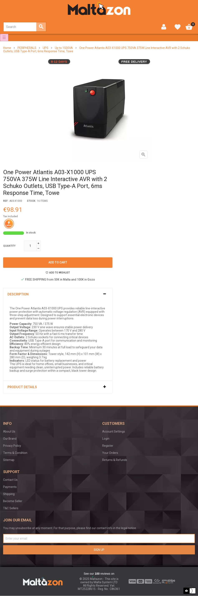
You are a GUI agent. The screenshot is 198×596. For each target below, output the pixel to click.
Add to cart (57, 262)
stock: (31, 200)
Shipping (9, 494)
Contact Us (10, 479)
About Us (9, 431)
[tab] (57, 294)
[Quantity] (30, 246)
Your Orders (110, 452)
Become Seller (12, 501)
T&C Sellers (10, 508)
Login (105, 438)
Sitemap (8, 460)
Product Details (22, 387)
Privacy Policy (12, 445)
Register (107, 445)
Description (18, 294)
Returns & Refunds (114, 460)
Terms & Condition (15, 452)
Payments (10, 487)
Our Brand (9, 438)
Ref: (5, 200)
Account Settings (113, 431)
